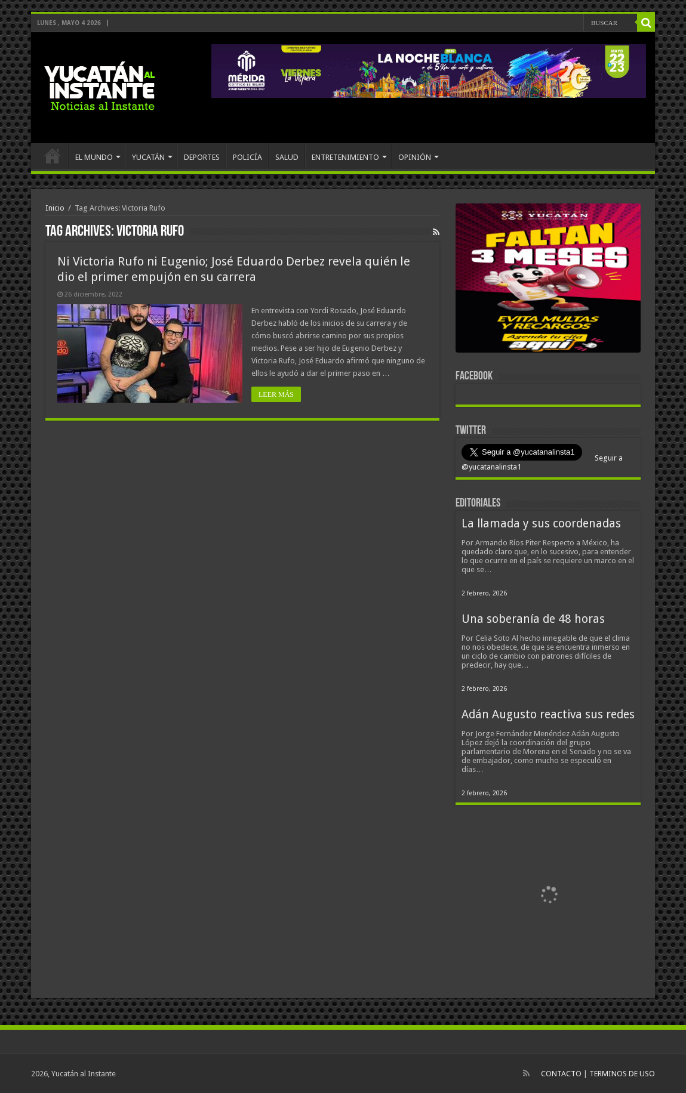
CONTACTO (561, 1073)
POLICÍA (247, 157)
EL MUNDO (94, 157)
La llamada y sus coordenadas (541, 523)
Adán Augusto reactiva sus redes (548, 714)
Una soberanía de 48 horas (533, 619)
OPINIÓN (414, 157)
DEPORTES (202, 157)
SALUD (287, 157)
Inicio (54, 207)
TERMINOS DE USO (622, 1073)
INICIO (52, 155)
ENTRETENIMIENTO (345, 157)
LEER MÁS (276, 394)
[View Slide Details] (548, 280)
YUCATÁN (148, 157)
